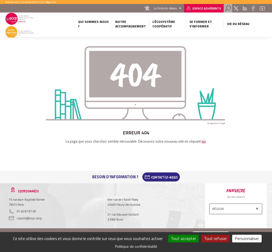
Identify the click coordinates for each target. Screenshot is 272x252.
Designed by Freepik (216, 123)
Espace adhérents (206, 8)
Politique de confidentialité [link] (136, 246)
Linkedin (245, 8)
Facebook (253, 8)
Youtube (262, 8)
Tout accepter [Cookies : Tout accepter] (183, 238)
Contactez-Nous (164, 177)
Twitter (236, 8)
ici (204, 141)
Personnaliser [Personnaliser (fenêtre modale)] (247, 238)
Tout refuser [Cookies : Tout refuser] (215, 238)
